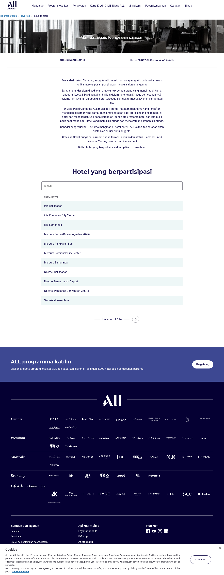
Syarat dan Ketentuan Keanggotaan (29, 542)
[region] (112, 559)
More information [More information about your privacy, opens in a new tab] (20, 571)
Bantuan (15, 531)
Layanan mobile (87, 531)
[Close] (220, 548)
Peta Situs (16, 536)
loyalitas (25, 15)
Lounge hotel (41, 15)
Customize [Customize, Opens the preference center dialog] (200, 559)
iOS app (83, 536)
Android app (85, 541)
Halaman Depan (8, 15)
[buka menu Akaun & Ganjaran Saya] (213, 6)
